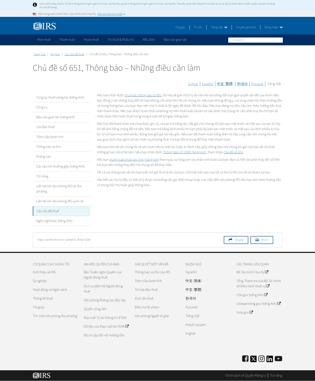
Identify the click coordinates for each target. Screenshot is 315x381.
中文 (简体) (194, 281)
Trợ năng (42, 176)
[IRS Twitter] (253, 360)
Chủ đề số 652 (233, 152)
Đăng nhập (273, 27)
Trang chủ (40, 54)
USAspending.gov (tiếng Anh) (258, 303)
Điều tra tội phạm (147, 307)
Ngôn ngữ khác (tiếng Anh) (54, 221)
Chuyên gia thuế (246, 27)
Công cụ (41, 107)
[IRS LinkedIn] (269, 360)
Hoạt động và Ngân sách (50, 289)
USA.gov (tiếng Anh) (252, 295)
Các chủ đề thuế (74, 54)
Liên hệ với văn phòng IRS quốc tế (59, 201)
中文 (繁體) (225, 83)
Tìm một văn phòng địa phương (55, 316)
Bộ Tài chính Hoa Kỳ (252, 272)
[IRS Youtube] (278, 359)
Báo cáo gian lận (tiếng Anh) (55, 117)
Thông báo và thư (48, 146)
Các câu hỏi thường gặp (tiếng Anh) (60, 166)
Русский (257, 83)
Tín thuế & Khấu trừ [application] (120, 39)
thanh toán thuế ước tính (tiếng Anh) (134, 159)
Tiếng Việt (219, 27)
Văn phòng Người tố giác (152, 316)
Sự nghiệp (40, 281)
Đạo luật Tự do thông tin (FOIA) (105, 317)
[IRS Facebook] (245, 359)
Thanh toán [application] (67, 39)
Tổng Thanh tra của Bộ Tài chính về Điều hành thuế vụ (258, 284)
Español (207, 83)
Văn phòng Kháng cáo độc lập (105, 300)
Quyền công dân (95, 309)
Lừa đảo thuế (45, 127)
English (193, 83)
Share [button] (239, 240)
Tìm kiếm (279, 40)
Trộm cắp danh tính (49, 136)
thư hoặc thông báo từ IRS (143, 95)
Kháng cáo (43, 156)
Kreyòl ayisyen (196, 324)
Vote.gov (244, 312)
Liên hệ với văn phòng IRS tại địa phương (59, 189)
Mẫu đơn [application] (149, 39)
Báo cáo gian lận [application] (175, 39)
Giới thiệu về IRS (44, 272)
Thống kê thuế (43, 298)
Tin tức (198, 27)
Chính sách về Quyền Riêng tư (245, 375)
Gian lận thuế (144, 298)
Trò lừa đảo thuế (146, 289)
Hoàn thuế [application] (91, 39)
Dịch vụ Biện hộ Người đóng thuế (103, 289)
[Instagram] (261, 359)
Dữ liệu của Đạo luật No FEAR (106, 326)
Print (264, 240)
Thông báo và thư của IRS (152, 272)
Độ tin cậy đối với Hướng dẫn (104, 335)
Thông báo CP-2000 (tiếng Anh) (184, 152)
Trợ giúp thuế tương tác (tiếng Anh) (60, 97)
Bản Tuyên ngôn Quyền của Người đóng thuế (102, 275)
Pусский (192, 307)
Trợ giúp (180, 27)
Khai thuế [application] (44, 39)
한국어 (242, 83)
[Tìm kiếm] (255, 40)
